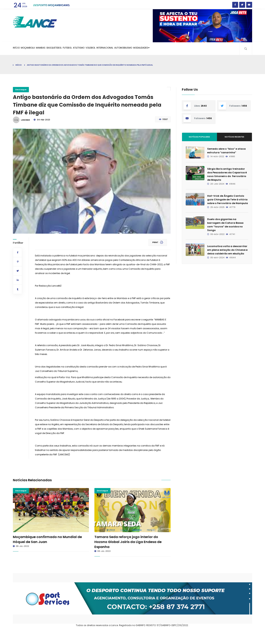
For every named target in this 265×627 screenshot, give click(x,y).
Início (18, 48)
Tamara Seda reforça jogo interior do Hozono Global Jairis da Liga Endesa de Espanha (128, 542)
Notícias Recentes (234, 136)
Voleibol (120, 48)
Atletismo (103, 48)
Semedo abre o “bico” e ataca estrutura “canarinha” (226, 150)
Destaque (20, 89)
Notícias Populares (199, 136)
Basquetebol (69, 48)
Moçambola (34, 48)
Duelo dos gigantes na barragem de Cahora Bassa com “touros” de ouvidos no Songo (225, 224)
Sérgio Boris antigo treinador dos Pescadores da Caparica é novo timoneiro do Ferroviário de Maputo (227, 174)
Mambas (52, 48)
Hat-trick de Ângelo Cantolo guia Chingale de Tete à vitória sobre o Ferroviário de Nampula (227, 199)
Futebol (87, 48)
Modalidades (186, 48)
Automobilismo (162, 48)
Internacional (139, 48)
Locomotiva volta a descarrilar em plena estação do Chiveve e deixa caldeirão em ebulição (227, 249)
